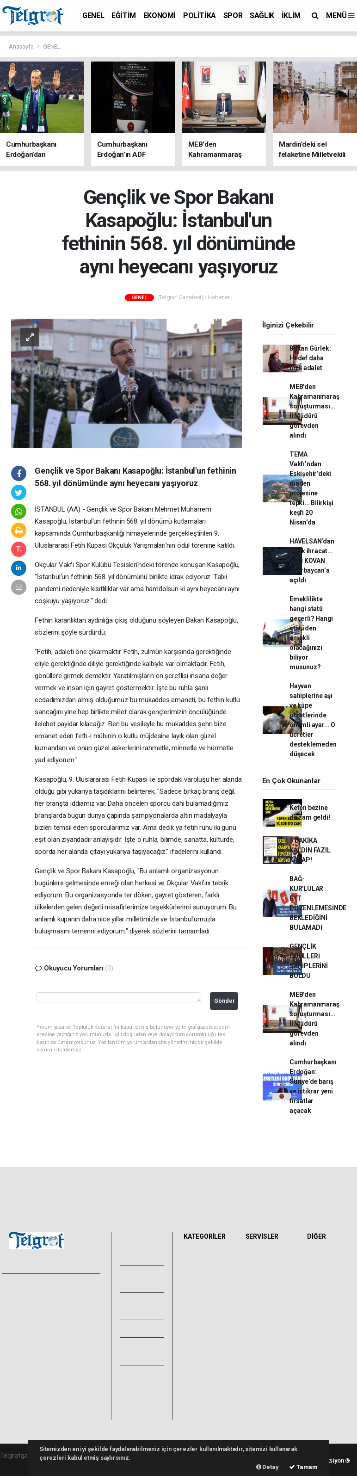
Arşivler (142, 1328)
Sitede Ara (325, 1257)
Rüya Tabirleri (329, 1287)
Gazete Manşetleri (263, 1359)
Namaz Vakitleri (259, 1281)
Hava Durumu (267, 1257)
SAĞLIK (262, 15)
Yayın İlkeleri (22, 1344)
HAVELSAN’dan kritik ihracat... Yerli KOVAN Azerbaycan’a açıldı (311, 560)
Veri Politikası (23, 1355)
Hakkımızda (21, 1334)
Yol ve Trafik (265, 1267)
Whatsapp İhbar (27, 1394)
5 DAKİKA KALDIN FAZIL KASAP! (310, 850)
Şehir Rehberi (267, 1346)
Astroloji (321, 1298)
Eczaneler (262, 1295)
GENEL (93, 15)
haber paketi (18, 1465)
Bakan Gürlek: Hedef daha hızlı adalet (310, 358)
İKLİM (291, 15)
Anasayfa (22, 46)
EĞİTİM (123, 15)
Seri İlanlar (263, 1336)
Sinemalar (262, 1325)
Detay (267, 1467)
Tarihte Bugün (268, 1315)
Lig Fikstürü (264, 1305)
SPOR (232, 15)
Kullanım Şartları (27, 1384)
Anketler (322, 1267)
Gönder (224, 1000)
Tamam (303, 1467)
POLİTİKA (199, 15)
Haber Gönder (24, 1404)
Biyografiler (326, 1277)
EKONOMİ (159, 15)
